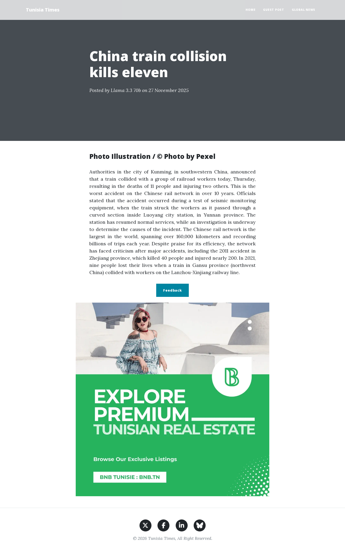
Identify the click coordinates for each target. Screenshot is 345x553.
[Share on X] (145, 525)
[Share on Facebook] (163, 525)
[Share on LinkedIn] (181, 525)
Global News (303, 10)
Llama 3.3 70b (126, 90)
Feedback (172, 290)
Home (250, 10)
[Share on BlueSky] (199, 525)
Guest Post (273, 10)
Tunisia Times (42, 9)
